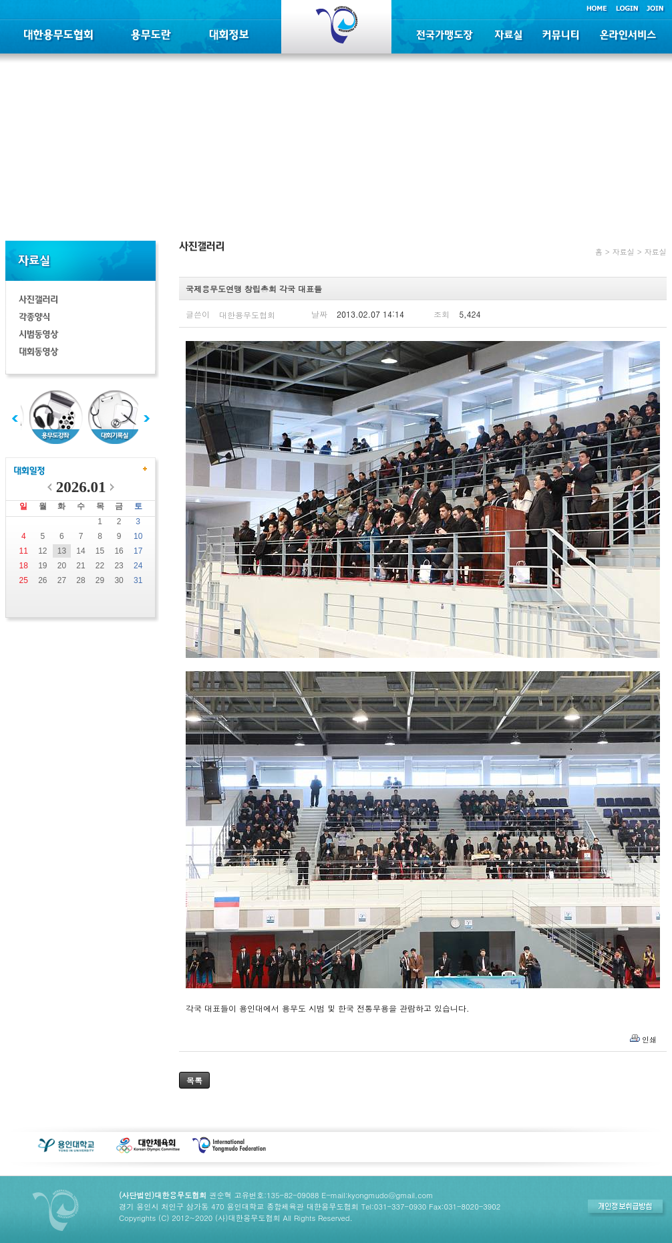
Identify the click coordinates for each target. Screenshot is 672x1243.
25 (23, 580)
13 (61, 551)
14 (80, 551)
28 (80, 580)
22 (100, 565)
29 (100, 580)
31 (138, 580)
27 (61, 580)
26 (42, 580)
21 (80, 565)
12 (42, 551)
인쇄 (649, 1039)
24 (138, 565)
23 (118, 565)
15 (100, 551)
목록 (194, 1080)
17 (138, 551)
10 (138, 536)
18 (23, 565)
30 (118, 580)
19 (42, 565)
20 (61, 565)
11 (23, 551)
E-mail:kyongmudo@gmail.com (377, 1195)
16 (118, 551)
